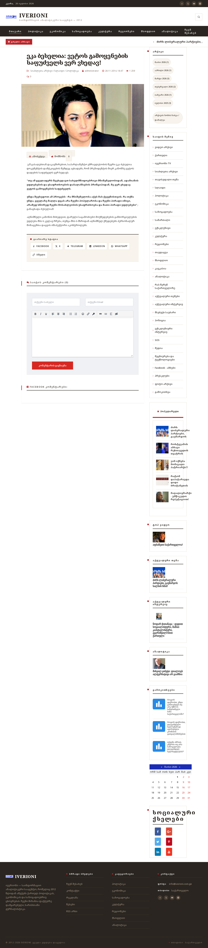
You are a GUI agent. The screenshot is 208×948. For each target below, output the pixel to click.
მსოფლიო (148, 31)
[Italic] (40, 314)
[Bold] (35, 314)
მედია (158, 348)
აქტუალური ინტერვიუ (168, 304)
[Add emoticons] (83, 314)
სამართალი (161, 220)
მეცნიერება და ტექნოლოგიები (164, 358)
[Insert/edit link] (88, 314)
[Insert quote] (100, 314)
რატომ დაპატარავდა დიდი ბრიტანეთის (180, 481)
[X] (188, 3)
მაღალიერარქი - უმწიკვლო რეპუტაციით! (181, 496)
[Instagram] (200, 3)
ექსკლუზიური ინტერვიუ (162, 330)
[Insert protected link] (93, 314)
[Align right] (63, 314)
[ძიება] (198, 16)
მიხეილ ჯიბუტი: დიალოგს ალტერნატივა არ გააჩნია (168, 673)
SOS (156, 340)
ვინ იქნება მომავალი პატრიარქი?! (179, 464)
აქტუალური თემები (166, 296)
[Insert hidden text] (116, 314)
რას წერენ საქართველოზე (164, 286)
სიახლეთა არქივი (42, 70)
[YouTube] (194, 3)
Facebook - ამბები (164, 367)
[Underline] (46, 314)
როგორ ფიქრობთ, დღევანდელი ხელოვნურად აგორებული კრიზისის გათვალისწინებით (176, 728)
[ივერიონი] (44, 16)
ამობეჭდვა (37, 157)
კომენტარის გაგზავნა (52, 365)
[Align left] (53, 314)
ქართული (160, 155)
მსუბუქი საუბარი (164, 312)
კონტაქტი (72, 890)
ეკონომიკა (58, 31)
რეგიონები (126, 31)
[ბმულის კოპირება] (39, 255)
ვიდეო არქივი (163, 147)
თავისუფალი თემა (166, 179)
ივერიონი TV (162, 163)
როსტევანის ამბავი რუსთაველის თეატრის (179, 449)
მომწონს (61, 155)
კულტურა (105, 31)
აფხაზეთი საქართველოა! (168, 544)
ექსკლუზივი (161, 228)
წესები (70, 904)
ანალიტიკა (170, 31)
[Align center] (58, 314)
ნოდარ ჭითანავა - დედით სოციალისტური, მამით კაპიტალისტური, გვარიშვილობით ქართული (168, 630)
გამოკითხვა (161, 392)
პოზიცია (159, 320)
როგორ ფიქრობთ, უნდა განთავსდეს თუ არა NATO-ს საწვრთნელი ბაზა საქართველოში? (175, 707)
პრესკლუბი (161, 375)
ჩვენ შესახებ (190, 31)
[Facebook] (182, 3)
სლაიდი (59, 70)
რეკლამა (72, 897)
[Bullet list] (70, 314)
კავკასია (159, 268)
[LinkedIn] (99, 246)
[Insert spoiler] (111, 314)
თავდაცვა (160, 252)
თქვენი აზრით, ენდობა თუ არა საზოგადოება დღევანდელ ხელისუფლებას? (175, 747)
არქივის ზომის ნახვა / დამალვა (167, 117)
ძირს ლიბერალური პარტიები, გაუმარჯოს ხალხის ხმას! (165, 583)
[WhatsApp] (122, 246)
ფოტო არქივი (162, 384)
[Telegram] (76, 246)
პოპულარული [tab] (168, 411)
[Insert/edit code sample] (105, 314)
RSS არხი (71, 911)
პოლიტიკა (35, 31)
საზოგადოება (82, 31)
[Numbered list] (76, 314)
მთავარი (15, 31)
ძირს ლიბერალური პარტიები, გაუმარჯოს (180, 432)
